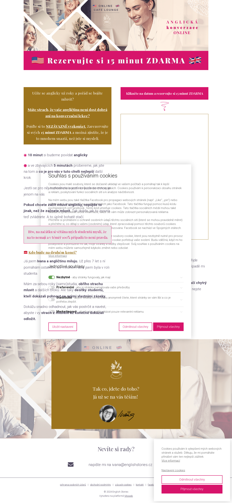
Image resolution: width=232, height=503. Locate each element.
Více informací (171, 460)
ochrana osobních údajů (73, 484)
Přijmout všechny (192, 489)
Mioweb (129, 495)
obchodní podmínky (100, 484)
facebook (152, 484)
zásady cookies (123, 484)
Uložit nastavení (62, 326)
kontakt (140, 484)
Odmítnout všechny (192, 479)
